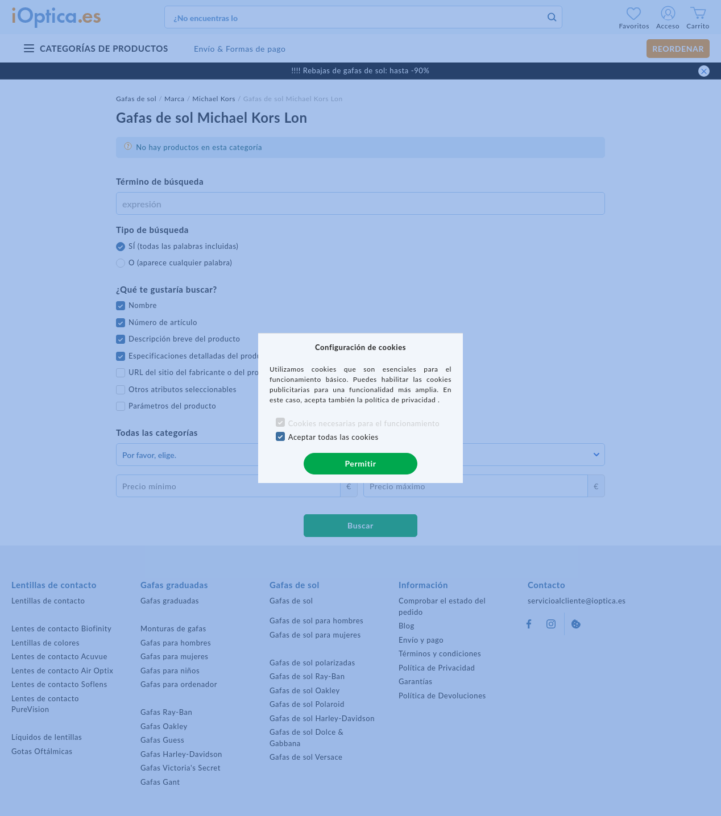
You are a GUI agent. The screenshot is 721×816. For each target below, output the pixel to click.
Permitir (360, 463)
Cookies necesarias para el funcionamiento (364, 423)
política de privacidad (401, 399)
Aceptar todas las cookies (333, 437)
